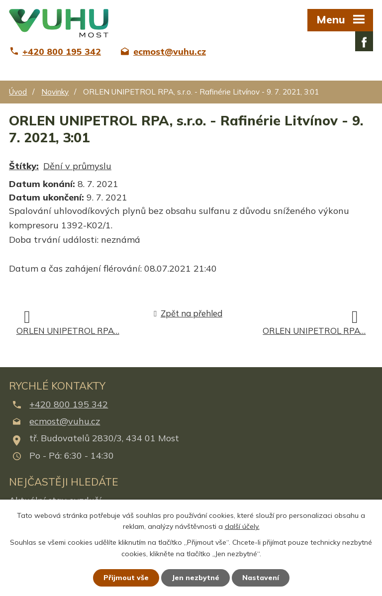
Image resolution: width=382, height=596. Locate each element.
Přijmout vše (126, 577)
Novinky (55, 92)
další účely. (242, 526)
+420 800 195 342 (68, 404)
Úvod (18, 92)
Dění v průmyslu (77, 166)
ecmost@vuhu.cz (64, 421)
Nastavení (260, 577)
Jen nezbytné (195, 577)
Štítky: (24, 166)
